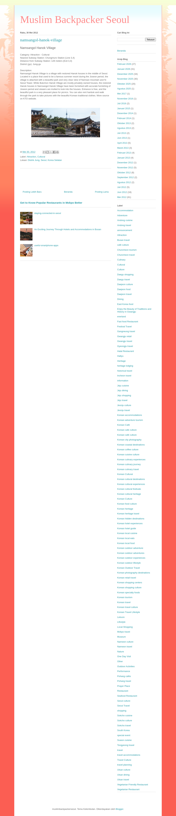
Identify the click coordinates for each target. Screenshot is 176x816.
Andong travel (124, 225)
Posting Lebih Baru (32, 192)
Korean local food (126, 543)
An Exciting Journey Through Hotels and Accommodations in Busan (67, 229)
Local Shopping (125, 627)
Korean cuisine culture (128, 454)
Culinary (121, 259)
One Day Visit (124, 656)
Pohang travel (124, 681)
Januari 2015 (123, 108)
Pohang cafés (124, 676)
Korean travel (123, 602)
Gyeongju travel (125, 346)
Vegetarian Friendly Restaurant (132, 784)
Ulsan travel (123, 779)
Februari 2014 (124, 118)
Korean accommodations (129, 415)
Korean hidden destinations (130, 518)
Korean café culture (127, 435)
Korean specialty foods (128, 592)
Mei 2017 (121, 93)
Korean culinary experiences (131, 459)
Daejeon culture (125, 284)
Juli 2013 (121, 133)
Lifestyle (121, 622)
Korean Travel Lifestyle (128, 612)
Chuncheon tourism (127, 250)
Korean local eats (125, 538)
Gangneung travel (126, 331)
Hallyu (120, 356)
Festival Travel (124, 326)
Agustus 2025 (124, 88)
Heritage (121, 361)
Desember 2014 (125, 113)
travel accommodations (128, 755)
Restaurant (122, 691)
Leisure (121, 617)
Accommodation (125, 210)
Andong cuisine (125, 220)
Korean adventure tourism (130, 420)
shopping (121, 710)
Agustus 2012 (124, 182)
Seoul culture (123, 701)
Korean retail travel (126, 577)
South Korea (123, 730)
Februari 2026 (124, 64)
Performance (123, 671)
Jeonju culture (124, 405)
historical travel (124, 370)
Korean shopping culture (129, 587)
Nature (120, 651)
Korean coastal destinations (131, 444)
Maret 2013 (123, 148)
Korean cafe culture (127, 430)
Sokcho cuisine (124, 715)
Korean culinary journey (129, 464)
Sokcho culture (124, 720)
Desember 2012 (125, 162)
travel (120, 750)
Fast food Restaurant (127, 321)
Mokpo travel (123, 631)
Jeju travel (122, 400)
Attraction (31, 156)
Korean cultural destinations (131, 479)
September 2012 (125, 177)
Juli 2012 (121, 187)
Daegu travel (123, 279)
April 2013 (122, 143)
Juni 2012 (122, 192)
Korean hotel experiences (129, 523)
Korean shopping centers (129, 582)
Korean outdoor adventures (130, 553)
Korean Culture (124, 498)
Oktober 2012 (124, 172)
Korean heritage (125, 508)
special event (123, 735)
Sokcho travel (124, 725)
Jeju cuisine (123, 385)
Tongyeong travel (125, 745)
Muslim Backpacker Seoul (75, 19)
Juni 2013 (122, 138)
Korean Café (123, 425)
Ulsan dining (123, 774)
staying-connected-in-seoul (47, 213)
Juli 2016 (121, 103)
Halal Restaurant (125, 351)
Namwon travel (124, 646)
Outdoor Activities (126, 666)
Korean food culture (127, 503)
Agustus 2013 (124, 128)
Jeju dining (122, 390)
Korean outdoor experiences (131, 558)
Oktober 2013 (124, 123)
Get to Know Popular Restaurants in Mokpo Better (51, 202)
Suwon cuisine (124, 740)
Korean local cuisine (127, 533)
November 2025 (125, 79)
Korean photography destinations (133, 572)
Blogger (119, 809)
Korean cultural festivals (129, 489)
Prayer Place (123, 686)
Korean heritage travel (128, 513)
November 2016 (125, 98)
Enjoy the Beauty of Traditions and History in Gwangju (134, 310)
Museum (121, 636)
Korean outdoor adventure (130, 548)
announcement (124, 230)
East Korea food (125, 304)
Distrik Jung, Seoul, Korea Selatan (45, 160)
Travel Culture (124, 760)
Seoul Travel (123, 705)
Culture (120, 269)
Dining (120, 299)
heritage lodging (125, 366)
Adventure (122, 215)
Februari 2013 (124, 152)
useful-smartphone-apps (46, 245)
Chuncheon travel (126, 255)
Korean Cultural (125, 474)
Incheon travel (124, 375)
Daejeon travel (124, 294)
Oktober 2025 (124, 84)
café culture (123, 245)
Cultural (41, 156)
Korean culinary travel (128, 469)
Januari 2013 (123, 157)
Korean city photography (129, 439)
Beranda (68, 192)
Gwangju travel (124, 341)
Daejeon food (123, 289)
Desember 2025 (125, 74)
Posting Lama (102, 192)
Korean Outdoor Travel (128, 568)
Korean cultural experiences (131, 484)
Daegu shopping (125, 274)
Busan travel (123, 240)
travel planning (124, 764)
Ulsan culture (123, 769)
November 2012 (125, 167)
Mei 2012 (121, 197)
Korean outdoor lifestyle (129, 563)
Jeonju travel (123, 410)
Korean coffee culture (127, 449)
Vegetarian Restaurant (128, 789)
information (122, 380)
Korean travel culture (127, 607)
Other (120, 661)
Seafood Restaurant (127, 696)
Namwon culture (125, 641)
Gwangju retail (124, 336)
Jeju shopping (124, 395)
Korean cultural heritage (129, 494)
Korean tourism (124, 597)
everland (121, 316)
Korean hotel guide (126, 528)
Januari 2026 (123, 69)
